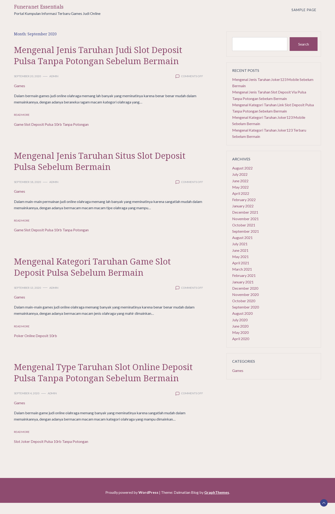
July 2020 (240, 320)
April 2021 (240, 263)
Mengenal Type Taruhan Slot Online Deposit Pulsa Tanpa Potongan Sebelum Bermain (100, 377)
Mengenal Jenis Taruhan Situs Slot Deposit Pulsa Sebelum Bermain (107, 161)
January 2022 (243, 206)
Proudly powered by (132, 503)
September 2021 (245, 231)
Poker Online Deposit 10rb (35, 335)
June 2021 (240, 250)
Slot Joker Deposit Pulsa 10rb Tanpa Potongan (51, 452)
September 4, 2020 (26, 404)
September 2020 (245, 307)
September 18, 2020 (27, 182)
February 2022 (244, 199)
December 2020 (245, 288)
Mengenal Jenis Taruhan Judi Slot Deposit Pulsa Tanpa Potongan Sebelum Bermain (105, 55)
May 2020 (240, 332)
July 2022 (240, 174)
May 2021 (240, 256)
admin (53, 76)
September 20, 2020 (27, 76)
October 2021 (243, 225)
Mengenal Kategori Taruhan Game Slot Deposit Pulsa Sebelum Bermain (99, 267)
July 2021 (240, 244)
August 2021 (242, 237)
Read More (22, 114)
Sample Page (303, 10)
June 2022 (240, 181)
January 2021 (243, 282)
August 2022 (242, 168)
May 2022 (240, 187)
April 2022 (240, 193)
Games (19, 85)
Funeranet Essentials (39, 6)
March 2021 (242, 269)
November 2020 (245, 294)
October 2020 (243, 300)
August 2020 (242, 313)
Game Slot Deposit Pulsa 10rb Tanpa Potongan (51, 124)
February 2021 (244, 275)
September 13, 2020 (27, 287)
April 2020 (240, 338)
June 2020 (240, 326)
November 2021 (245, 218)
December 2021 (245, 212)
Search (303, 44)
